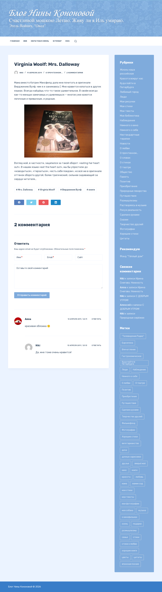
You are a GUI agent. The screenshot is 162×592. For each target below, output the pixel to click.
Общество (126, 172)
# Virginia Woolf (46, 189)
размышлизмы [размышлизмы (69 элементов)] (129, 530)
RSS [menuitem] (67, 41)
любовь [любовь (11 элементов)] (139, 477)
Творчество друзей (131, 224)
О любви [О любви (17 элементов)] (126, 383)
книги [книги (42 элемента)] (134, 470)
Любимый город (129, 91)
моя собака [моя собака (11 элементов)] (127, 510)
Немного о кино (129, 125)
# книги (91, 189)
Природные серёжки (132, 317)
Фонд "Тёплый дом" (131, 256)
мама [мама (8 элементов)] (124, 483)
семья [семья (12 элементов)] (125, 537)
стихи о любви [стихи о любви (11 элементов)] (129, 544)
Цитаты (124, 238)
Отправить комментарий (32, 295)
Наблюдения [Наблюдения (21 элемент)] (139, 369)
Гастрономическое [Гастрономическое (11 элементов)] (131, 356)
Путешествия (128, 195)
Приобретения (128, 186)
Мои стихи (126, 106)
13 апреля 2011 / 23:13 (77, 345)
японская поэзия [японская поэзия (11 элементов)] (130, 564)
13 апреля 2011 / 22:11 (77, 319)
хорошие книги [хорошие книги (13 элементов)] (129, 550)
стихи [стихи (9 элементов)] (136, 537)
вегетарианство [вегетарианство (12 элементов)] (130, 443)
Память (124, 176)
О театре (125, 167)
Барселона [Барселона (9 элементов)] (127, 343)
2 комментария (75, 73)
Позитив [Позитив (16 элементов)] (126, 389)
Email (50, 257)
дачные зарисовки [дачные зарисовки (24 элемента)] (131, 457)
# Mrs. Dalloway (24, 189)
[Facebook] (19, 202)
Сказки (124, 219)
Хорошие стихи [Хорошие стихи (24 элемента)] (130, 436)
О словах (125, 157)
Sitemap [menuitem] (57, 41)
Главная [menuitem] (15, 41)
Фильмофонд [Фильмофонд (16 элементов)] (128, 423)
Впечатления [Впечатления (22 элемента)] (128, 349)
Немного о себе (129, 130)
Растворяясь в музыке (133, 205)
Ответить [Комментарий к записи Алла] (96, 319)
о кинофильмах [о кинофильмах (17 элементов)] (129, 517)
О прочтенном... (54, 73)
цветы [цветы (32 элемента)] (125, 557)
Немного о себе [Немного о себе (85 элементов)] (129, 376)
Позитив (125, 181)
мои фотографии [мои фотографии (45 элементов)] (130, 503)
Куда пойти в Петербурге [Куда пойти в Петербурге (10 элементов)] (128, 363)
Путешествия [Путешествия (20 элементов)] (129, 403)
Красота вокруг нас (131, 78)
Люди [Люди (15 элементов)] (125, 369)
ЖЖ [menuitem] (25, 41)
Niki (38, 345)
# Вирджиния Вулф (71, 189)
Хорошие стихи (129, 233)
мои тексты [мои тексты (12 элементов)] (128, 497)
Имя (19, 257)
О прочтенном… (129, 153)
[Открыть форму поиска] (75, 41)
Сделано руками (129, 214)
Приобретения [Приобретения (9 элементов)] (129, 396)
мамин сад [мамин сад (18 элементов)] (137, 483)
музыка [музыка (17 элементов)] (142, 510)
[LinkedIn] (56, 202)
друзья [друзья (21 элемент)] (125, 463)
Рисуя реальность (130, 210)
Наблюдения (127, 120)
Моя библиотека (129, 115)
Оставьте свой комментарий (32, 268)
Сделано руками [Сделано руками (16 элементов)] (130, 410)
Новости (125, 143)
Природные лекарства (133, 191)
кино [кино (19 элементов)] (124, 470)
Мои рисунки (127, 101)
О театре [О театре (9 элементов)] (140, 383)
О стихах (125, 162)
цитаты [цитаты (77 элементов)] (138, 557)
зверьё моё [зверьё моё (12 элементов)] (140, 463)
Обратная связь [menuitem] (40, 41)
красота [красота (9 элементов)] (126, 477)
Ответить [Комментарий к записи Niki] (96, 345)
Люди (123, 96)
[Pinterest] (44, 202)
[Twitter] (31, 202)
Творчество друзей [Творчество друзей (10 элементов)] (132, 416)
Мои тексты (127, 111)
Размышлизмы (128, 200)
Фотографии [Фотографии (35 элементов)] (128, 430)
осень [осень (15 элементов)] (125, 524)
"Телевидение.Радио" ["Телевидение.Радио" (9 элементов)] (133, 336)
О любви (125, 148)
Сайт (80, 257)
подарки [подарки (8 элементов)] (137, 524)
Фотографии (127, 229)
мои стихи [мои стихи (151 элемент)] (127, 490)
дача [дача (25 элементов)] (124, 450)
